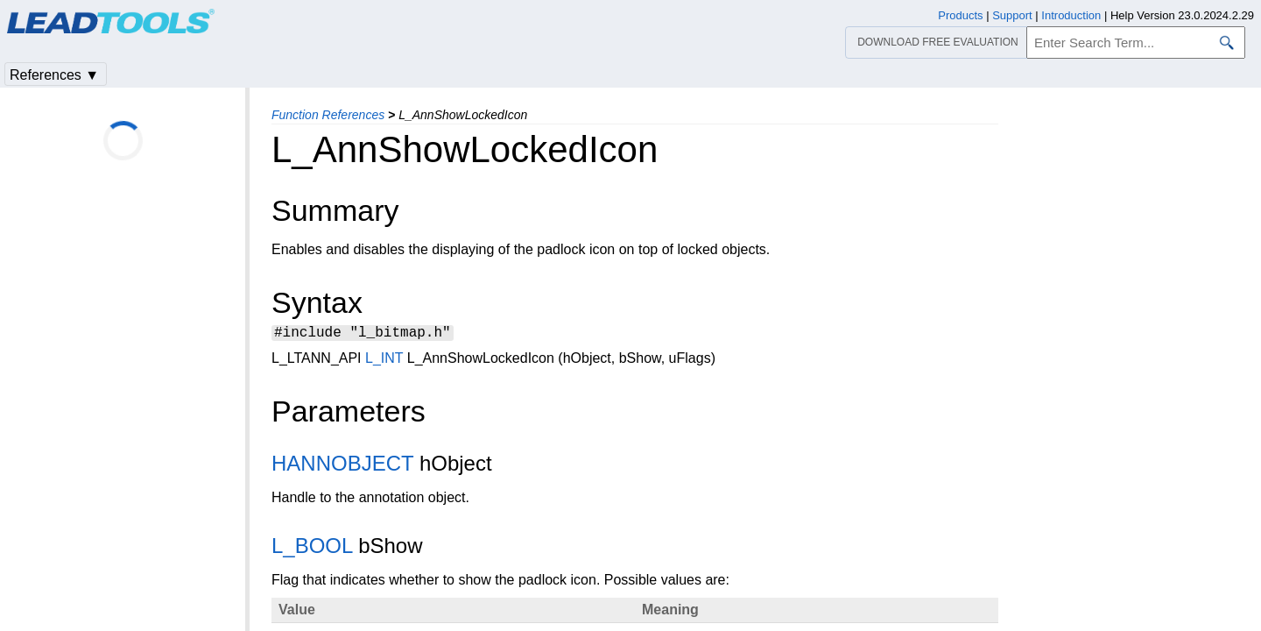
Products (960, 15)
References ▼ (54, 74)
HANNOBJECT (342, 466)
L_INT (384, 360)
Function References (327, 115)
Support (1012, 15)
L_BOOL (312, 548)
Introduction (1071, 15)
